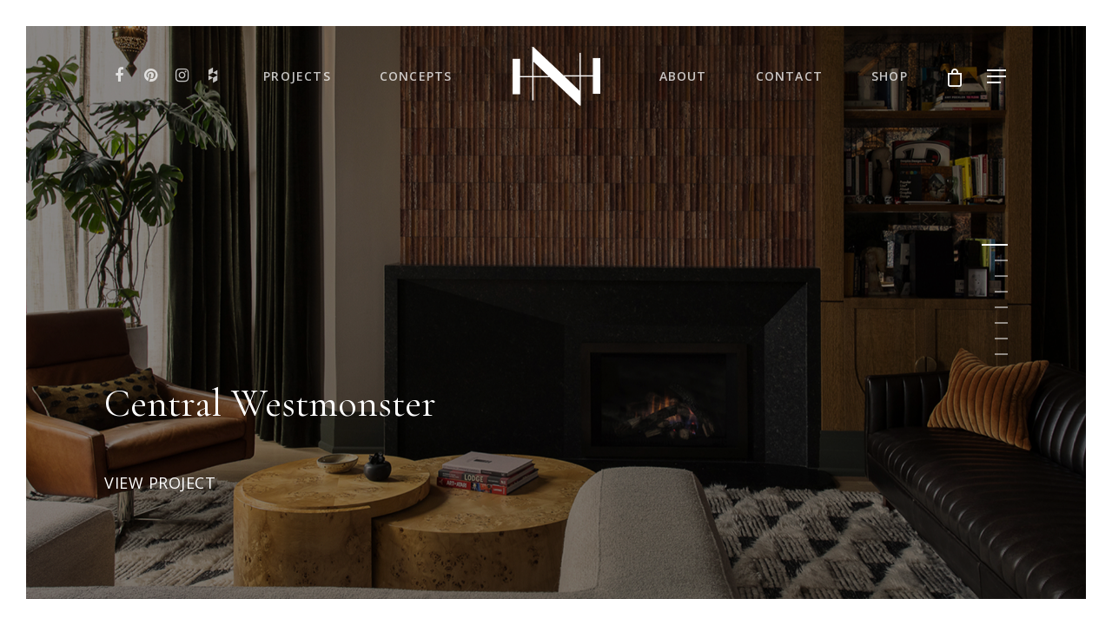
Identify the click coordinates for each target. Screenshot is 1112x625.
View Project (159, 483)
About (683, 76)
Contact (789, 76)
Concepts (416, 76)
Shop (889, 76)
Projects (297, 76)
